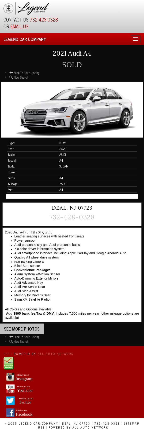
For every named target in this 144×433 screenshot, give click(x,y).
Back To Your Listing (24, 72)
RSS (7, 353)
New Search (19, 77)
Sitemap (132, 423)
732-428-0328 (44, 19)
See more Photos (22, 328)
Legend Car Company (25, 39)
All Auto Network (56, 353)
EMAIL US (19, 26)
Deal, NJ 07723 (76, 423)
